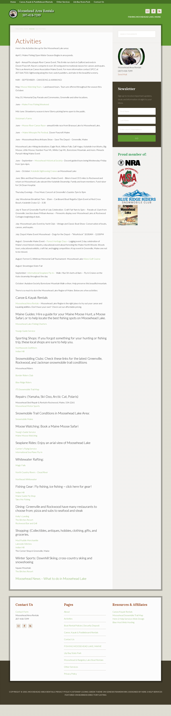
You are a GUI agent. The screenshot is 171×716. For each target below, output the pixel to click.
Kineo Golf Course (92, 270)
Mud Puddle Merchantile (26, 551)
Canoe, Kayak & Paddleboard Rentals (81, 643)
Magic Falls (20, 476)
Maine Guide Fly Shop (25, 507)
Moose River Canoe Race (33, 136)
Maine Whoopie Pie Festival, (35, 143)
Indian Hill (19, 362)
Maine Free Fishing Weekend (35, 115)
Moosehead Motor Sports (27, 417)
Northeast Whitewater (26, 490)
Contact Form (21, 623)
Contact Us (69, 650)
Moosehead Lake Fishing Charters (31, 335)
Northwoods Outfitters (26, 359)
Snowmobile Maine (24, 430)
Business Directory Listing (92, 706)
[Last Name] (137, 131)
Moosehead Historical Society (49, 172)
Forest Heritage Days (57, 252)
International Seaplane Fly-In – (41, 284)
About (67, 623)
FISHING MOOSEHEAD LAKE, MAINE (82, 657)
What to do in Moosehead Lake (65, 590)
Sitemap (76, 703)
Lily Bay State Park (72, 664)
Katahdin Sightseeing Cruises (44, 182)
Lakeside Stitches (23, 555)
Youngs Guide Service (25, 342)
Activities (68, 630)
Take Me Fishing (22, 510)
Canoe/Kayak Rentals (122, 623)
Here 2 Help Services (151, 703)
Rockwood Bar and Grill (26, 534)
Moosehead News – (29, 590)
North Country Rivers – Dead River (31, 483)
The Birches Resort (24, 531)
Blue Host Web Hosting (123, 633)
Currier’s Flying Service (26, 460)
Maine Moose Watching (26, 447)
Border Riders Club (24, 386)
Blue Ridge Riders (23, 393)
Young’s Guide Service (25, 443)
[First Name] (137, 122)
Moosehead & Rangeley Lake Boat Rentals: (84, 671)
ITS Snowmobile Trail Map (27, 400)
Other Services (71, 678)
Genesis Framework (116, 703)
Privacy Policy (70, 685)
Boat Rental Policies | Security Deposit (81, 637)
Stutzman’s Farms (23, 129)
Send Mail (122, 85)
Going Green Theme (92, 703)
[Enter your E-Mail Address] (137, 140)
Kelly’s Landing (22, 527)
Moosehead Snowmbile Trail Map (128, 626)
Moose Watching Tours (31, 98)
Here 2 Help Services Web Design (128, 630)
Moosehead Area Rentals (33, 17)
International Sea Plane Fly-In (28, 463)
